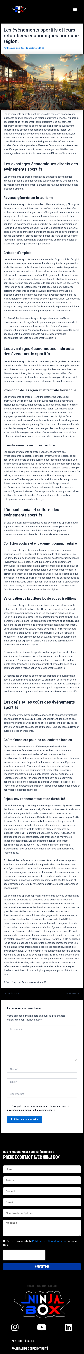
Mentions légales (22, 1341)
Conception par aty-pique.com (42, 1286)
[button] (75, 9)
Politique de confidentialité (29, 1348)
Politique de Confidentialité (49, 1241)
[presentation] (24, 1255)
